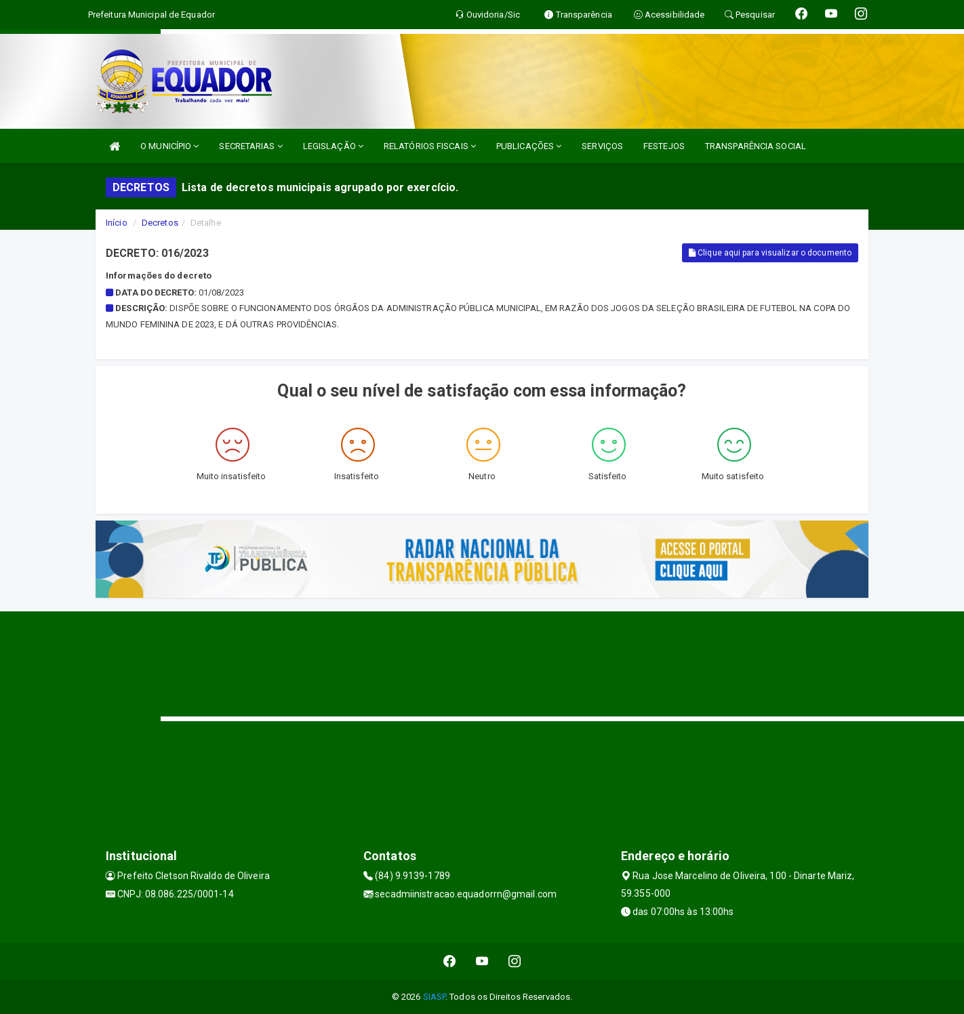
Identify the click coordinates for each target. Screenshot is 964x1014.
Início (116, 223)
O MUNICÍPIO (169, 146)
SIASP (434, 997)
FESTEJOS (664, 146)
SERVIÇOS (602, 146)
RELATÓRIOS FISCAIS (430, 146)
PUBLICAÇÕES (528, 146)
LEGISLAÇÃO (333, 146)
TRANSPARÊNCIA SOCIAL (755, 146)
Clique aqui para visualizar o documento (770, 253)
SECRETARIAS (250, 146)
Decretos (160, 223)
